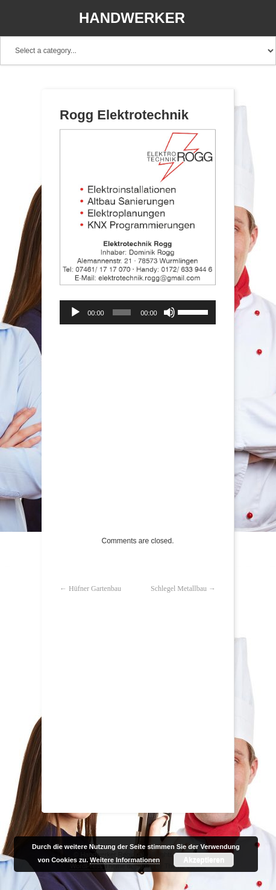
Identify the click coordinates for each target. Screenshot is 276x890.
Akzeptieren (203, 860)
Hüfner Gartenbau (95, 588)
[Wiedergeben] (75, 312)
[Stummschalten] (169, 312)
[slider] (122, 312)
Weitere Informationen (125, 859)
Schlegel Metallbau (179, 588)
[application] (138, 312)
